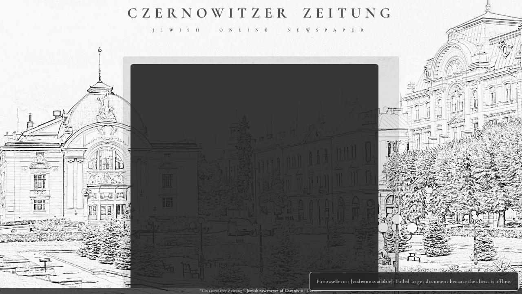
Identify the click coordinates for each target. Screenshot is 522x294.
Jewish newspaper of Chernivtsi (275, 290)
